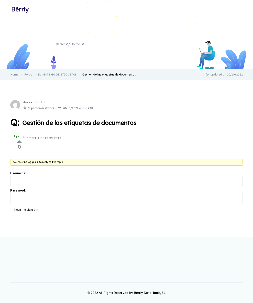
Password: (18, 190)
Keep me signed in (26, 209)
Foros (28, 74)
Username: (18, 173)
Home (239, 9)
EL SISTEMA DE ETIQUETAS (57, 74)
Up (19, 141)
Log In (231, 212)
